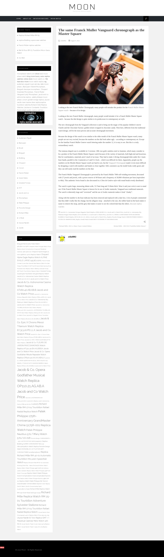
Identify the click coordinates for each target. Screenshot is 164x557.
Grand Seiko (23, 178)
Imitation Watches (40, 18)
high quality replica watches (33, 110)
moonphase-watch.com (26, 74)
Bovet (21, 148)
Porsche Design (24, 208)
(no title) (22, 58)
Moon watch (56, 18)
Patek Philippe (24, 203)
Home (19, 18)
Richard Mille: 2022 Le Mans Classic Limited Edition (76, 226)
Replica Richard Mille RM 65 (29, 35)
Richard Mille (23, 213)
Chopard (22, 163)
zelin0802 (63, 41)
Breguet (22, 153)
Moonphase (23, 198)
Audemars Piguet (25, 138)
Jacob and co (24, 193)
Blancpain (22, 143)
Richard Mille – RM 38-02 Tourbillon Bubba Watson (129, 226)
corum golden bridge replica (33, 100)
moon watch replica (36, 82)
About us (27, 18)
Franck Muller (24, 173)
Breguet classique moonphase (28, 89)
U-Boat (21, 218)
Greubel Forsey (24, 183)
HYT (20, 188)
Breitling (22, 158)
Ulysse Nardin (24, 223)
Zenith (21, 228)
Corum (21, 168)
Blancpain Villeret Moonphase (34, 87)
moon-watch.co (39, 79)
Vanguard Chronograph (117, 163)
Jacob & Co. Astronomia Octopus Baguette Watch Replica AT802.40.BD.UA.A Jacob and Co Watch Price (91, 212)
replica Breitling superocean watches (32, 40)
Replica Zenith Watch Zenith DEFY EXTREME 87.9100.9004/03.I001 (97, 219)
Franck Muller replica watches (30, 45)
